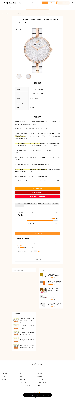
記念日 (49, 203)
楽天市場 (34, 192)
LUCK (39, 385)
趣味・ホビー (22, 379)
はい (35, 251)
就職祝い (39, 203)
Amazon (34, 188)
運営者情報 (40, 376)
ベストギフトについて (42, 379)
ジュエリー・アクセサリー (25, 385)
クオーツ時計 (17, 203)
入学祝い (44, 203)
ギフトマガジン (14, 7)
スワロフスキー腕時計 (19, 206)
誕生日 (35, 203)
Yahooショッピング (34, 196)
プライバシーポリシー (42, 382)
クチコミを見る (30, 395)
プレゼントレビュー (37, 7)
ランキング (61, 7)
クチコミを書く (41, 395)
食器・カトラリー (23, 382)
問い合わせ (40, 373)
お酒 (21, 376)
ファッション (18, 29)
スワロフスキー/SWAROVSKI (27, 203)
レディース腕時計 (55, 203)
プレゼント (22, 373)
